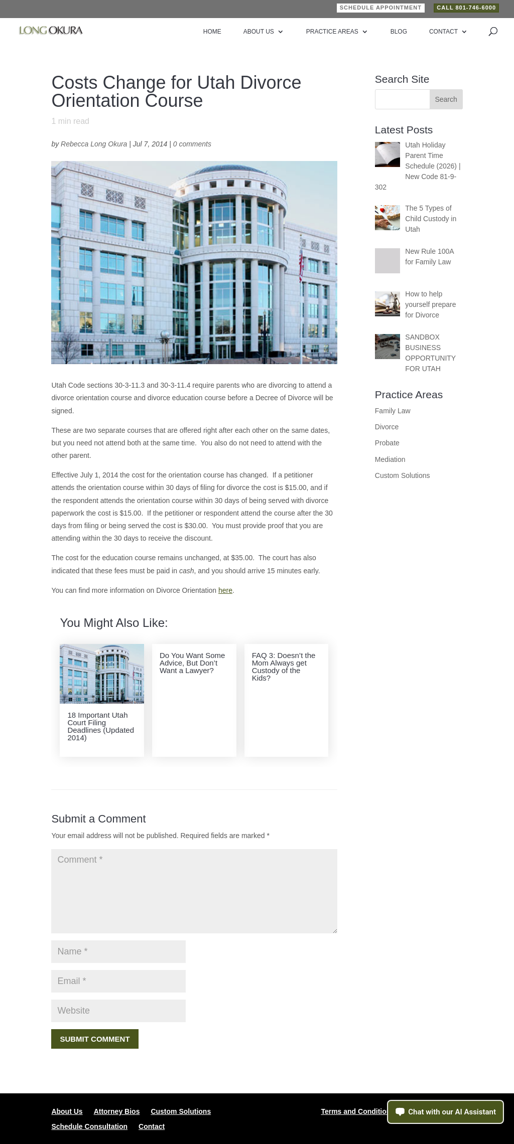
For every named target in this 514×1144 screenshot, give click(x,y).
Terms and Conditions (358, 1111)
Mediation (390, 459)
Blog (399, 31)
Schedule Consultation (89, 1126)
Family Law (393, 411)
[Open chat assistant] (445, 1112)
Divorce (387, 427)
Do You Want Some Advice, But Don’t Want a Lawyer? (192, 663)
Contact (443, 31)
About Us (258, 31)
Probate (387, 443)
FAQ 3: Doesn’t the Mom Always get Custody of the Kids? (284, 666)
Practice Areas (332, 31)
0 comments (192, 144)
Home (212, 31)
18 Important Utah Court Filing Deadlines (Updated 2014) (100, 726)
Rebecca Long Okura (94, 144)
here (225, 590)
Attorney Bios (117, 1111)
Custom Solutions (402, 475)
